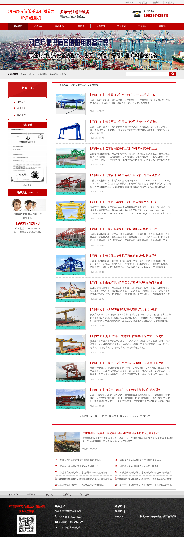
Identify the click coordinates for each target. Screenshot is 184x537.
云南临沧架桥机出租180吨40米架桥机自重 (131, 148)
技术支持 (19, 115)
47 (128, 416)
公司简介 (143, 2)
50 (137, 416)
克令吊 (23, 74)
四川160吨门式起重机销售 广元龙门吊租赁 (131, 309)
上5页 (119, 416)
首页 (72, 85)
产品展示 (170, 2)
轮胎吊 (65, 74)
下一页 (108, 416)
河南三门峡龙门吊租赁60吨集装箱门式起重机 (133, 389)
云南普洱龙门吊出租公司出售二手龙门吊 (130, 94)
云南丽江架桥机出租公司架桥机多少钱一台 (131, 202)
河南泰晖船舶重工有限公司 (163, 516)
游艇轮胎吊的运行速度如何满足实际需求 (139, 466)
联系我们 (157, 2)
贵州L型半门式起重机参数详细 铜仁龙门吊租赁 (134, 336)
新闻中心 (59, 26)
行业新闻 (19, 108)
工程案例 (121, 26)
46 (124, 416)
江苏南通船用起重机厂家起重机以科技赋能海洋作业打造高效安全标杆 (120, 433)
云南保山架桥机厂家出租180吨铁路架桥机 (131, 255)
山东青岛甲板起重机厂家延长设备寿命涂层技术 (82, 485)
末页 (148, 416)
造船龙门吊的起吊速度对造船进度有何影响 (80, 460)
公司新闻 (19, 102)
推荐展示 (101, 26)
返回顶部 (84, 494)
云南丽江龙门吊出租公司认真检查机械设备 (131, 121)
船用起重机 (42, 74)
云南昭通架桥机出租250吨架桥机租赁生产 (131, 228)
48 (131, 416)
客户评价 (142, 26)
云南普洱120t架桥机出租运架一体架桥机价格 (132, 175)
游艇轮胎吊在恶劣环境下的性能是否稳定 (79, 466)
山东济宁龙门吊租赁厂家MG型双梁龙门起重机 (133, 282)
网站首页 (129, 2)
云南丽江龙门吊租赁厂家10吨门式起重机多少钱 (134, 362)
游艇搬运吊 (54, 74)
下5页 (143, 416)
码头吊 (32, 74)
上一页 (101, 416)
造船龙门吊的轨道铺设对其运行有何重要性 (140, 460)
